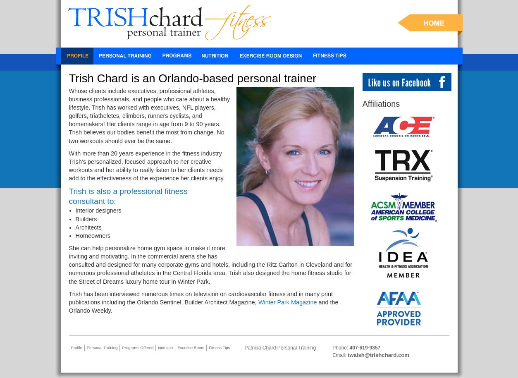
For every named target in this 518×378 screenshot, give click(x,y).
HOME (430, 25)
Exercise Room (271, 56)
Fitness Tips (330, 56)
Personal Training (125, 56)
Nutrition (215, 56)
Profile (77, 56)
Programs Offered (137, 347)
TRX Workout (177, 56)
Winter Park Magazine (287, 302)
